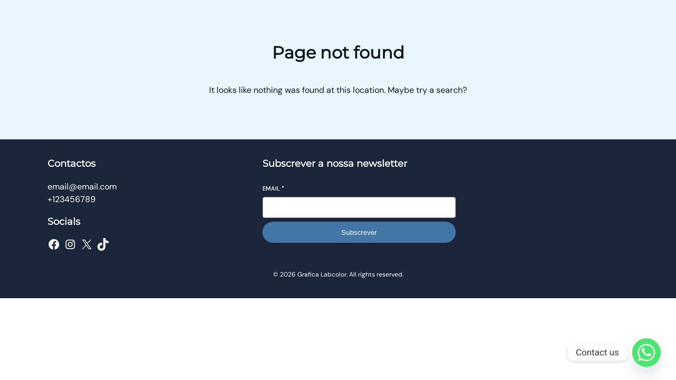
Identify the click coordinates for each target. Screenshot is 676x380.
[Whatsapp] (646, 352)
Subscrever (359, 232)
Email (273, 188)
